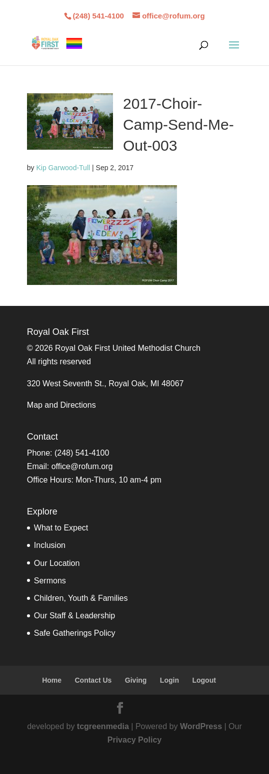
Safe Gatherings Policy (75, 633)
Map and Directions (61, 405)
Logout (204, 680)
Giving (136, 680)
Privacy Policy (135, 740)
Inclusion (50, 545)
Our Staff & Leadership (74, 615)
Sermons (50, 580)
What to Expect (61, 527)
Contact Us (93, 680)
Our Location (57, 563)
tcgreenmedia (103, 726)
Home (52, 680)
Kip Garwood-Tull (63, 168)
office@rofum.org (82, 466)
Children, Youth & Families (81, 598)
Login (169, 680)
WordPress (201, 726)
